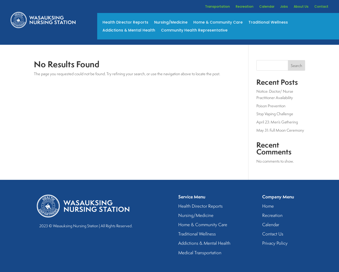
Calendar (266, 7)
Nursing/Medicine (171, 22)
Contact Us (272, 234)
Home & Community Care (218, 22)
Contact (321, 7)
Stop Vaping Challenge (274, 113)
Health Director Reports (125, 22)
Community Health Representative (194, 30)
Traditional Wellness (268, 22)
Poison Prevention (271, 105)
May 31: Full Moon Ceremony (280, 130)
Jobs (284, 7)
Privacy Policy (275, 243)
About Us (301, 7)
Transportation (217, 7)
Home (268, 206)
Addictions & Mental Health (128, 30)
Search (296, 65)
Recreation (244, 7)
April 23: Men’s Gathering (277, 121)
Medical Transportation (199, 253)
